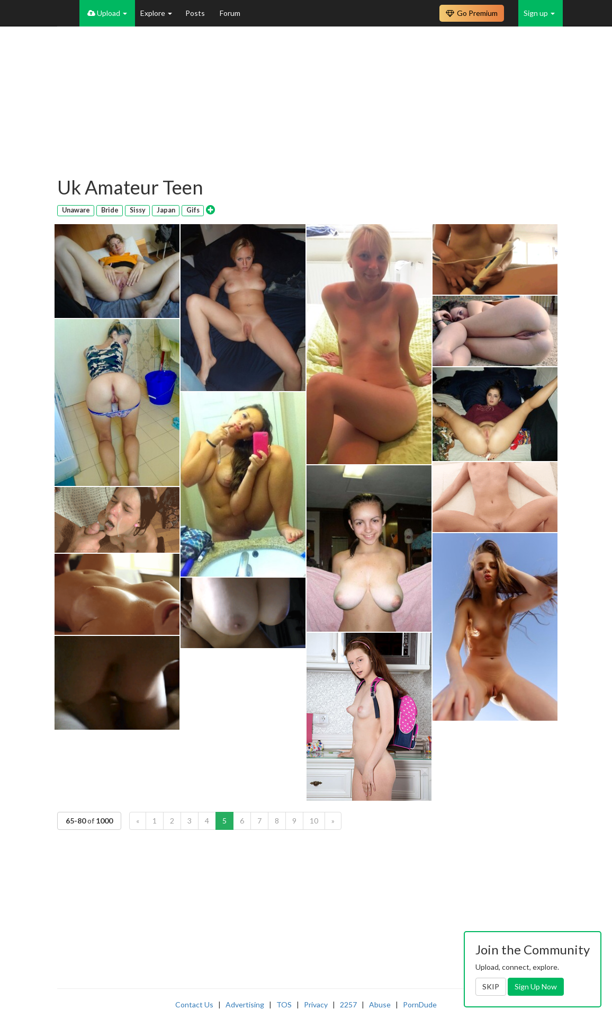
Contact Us (194, 1004)
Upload (107, 12)
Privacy (316, 1004)
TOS (284, 1004)
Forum (230, 12)
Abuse (380, 1004)
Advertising (245, 1004)
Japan (166, 210)
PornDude (420, 1004)
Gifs (193, 210)
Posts (195, 12)
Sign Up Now (536, 986)
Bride (110, 210)
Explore (156, 12)
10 (314, 820)
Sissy (138, 210)
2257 (348, 1004)
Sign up (539, 12)
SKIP (490, 986)
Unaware (76, 210)
